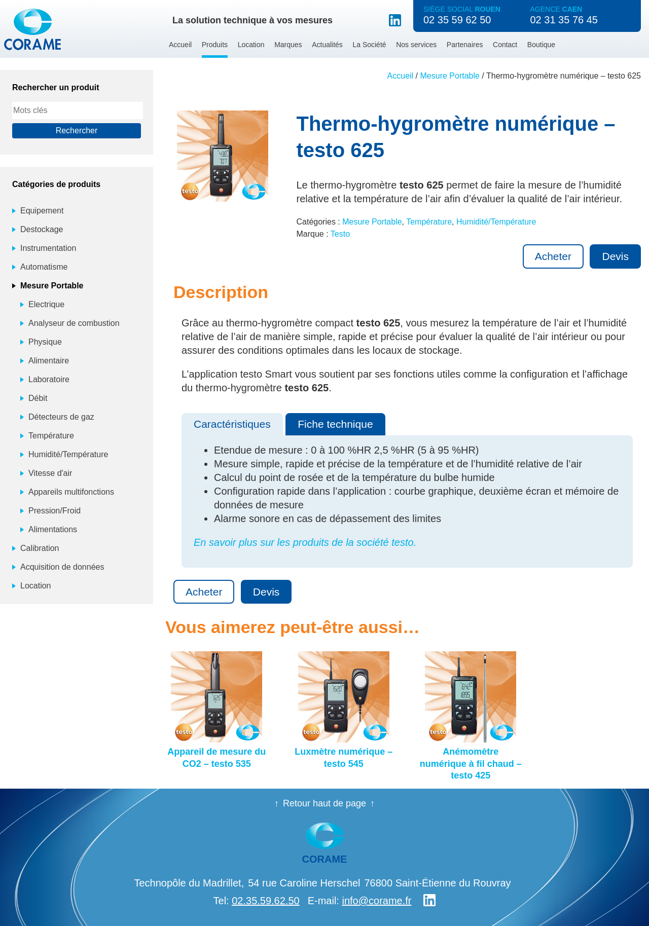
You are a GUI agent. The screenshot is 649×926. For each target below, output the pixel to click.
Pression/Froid (54, 510)
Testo (340, 234)
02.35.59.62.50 (265, 900)
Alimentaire (48, 360)
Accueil (180, 45)
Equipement (41, 210)
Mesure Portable (450, 75)
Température (429, 221)
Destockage (41, 229)
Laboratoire (48, 379)
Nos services (416, 45)
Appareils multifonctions (71, 492)
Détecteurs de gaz (61, 417)
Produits (215, 45)
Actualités (327, 45)
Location (251, 45)
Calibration (39, 548)
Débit (37, 398)
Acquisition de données (62, 567)
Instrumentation (48, 248)
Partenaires (465, 45)
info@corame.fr (376, 900)
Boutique (541, 45)
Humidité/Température (496, 221)
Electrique (46, 304)
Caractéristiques (232, 424)
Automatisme (43, 267)
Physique (45, 342)
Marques (288, 45)
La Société (369, 45)
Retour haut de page (324, 803)
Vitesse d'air (50, 473)
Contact (505, 45)
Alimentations (52, 529)
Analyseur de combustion (74, 323)
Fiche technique (335, 424)
